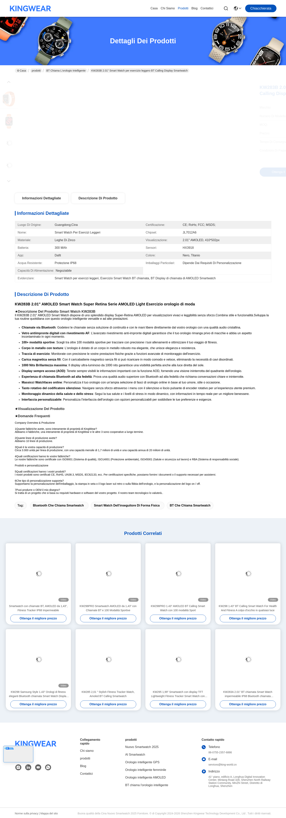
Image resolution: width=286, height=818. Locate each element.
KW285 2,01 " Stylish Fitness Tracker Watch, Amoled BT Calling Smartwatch (108, 694)
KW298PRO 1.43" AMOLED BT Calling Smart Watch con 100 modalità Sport (178, 608)
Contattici (207, 8)
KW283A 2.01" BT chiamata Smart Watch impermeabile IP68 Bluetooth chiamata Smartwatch (247, 694)
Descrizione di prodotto (97, 198)
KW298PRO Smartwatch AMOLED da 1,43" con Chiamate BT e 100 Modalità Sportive (108, 608)
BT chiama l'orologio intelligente (66, 70)
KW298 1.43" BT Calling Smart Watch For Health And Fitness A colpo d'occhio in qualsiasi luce (248, 608)
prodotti (183, 8)
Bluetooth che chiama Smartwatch (58, 505)
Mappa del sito (49, 813)
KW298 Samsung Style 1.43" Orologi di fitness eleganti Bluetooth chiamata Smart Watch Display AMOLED (38, 694)
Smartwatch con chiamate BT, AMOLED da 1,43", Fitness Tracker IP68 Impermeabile (38, 608)
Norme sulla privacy (26, 813)
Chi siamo (168, 8)
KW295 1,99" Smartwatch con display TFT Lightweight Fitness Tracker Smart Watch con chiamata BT (178, 694)
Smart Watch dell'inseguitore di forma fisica (127, 505)
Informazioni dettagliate (41, 198)
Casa (154, 8)
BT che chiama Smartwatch (190, 505)
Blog (194, 8)
